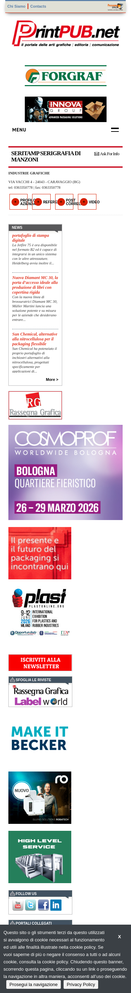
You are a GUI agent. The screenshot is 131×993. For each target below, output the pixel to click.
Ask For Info (109, 153)
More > (52, 379)
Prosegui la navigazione (33, 984)
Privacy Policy (81, 984)
